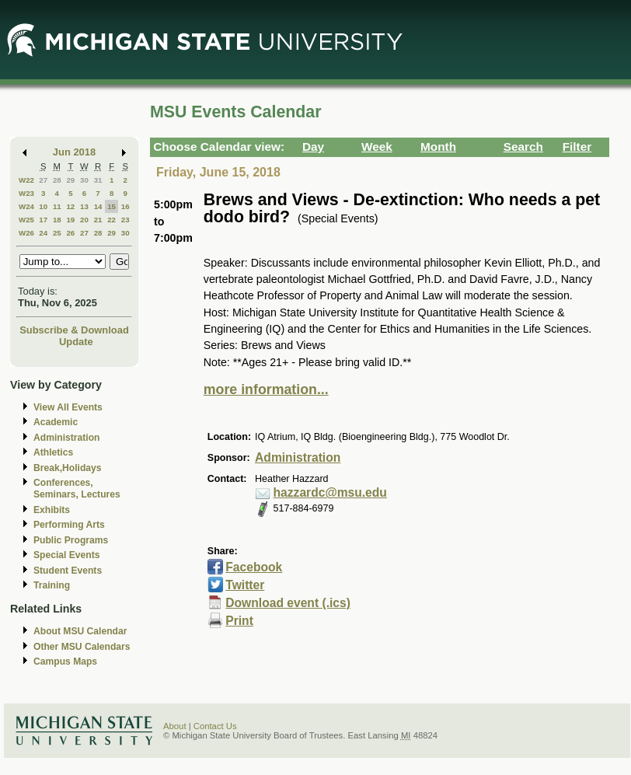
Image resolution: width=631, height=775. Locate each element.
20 (84, 219)
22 (111, 219)
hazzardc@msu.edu (330, 492)
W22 (26, 180)
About (175, 726)
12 (70, 206)
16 (125, 206)
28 (57, 180)
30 (84, 180)
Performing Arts (69, 524)
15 (111, 206)
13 (84, 206)
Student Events (67, 570)
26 (70, 233)
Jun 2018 (74, 152)
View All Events (68, 407)
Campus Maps (65, 661)
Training (51, 585)
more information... (266, 389)
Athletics (53, 452)
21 (98, 219)
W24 (26, 206)
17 (43, 219)
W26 (26, 233)
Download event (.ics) (287, 602)
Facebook (253, 567)
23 (125, 219)
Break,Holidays (67, 468)
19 (70, 219)
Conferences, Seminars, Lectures (76, 488)
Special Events (66, 555)
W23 (26, 193)
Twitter (244, 585)
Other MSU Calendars (82, 646)
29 (70, 180)
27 (43, 180)
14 (98, 206)
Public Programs (70, 540)
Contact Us (215, 726)
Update (76, 341)
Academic (55, 422)
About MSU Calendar (80, 631)
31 (98, 180)
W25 (26, 219)
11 (57, 206)
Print (239, 620)
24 (43, 233)
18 (57, 219)
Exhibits (51, 509)
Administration (66, 437)
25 (57, 233)
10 (43, 206)
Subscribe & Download (74, 330)
